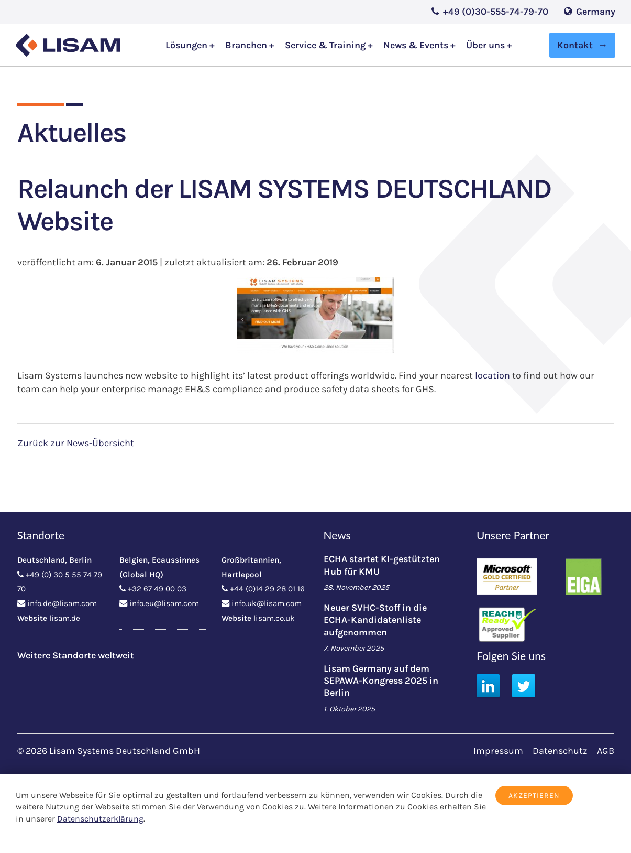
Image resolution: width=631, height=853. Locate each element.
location (492, 375)
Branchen (247, 45)
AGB (605, 751)
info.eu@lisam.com (164, 603)
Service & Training (326, 45)
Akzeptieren (534, 795)
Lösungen (187, 45)
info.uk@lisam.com (266, 603)
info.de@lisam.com (62, 603)
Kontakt (575, 45)
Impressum (498, 751)
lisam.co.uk (274, 618)
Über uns (486, 45)
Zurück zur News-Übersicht (75, 443)
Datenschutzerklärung (100, 819)
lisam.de (64, 618)
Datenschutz (560, 751)
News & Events (416, 45)
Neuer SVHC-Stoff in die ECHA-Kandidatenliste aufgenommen (375, 620)
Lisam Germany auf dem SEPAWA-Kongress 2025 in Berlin (381, 681)
